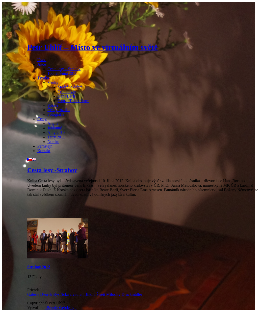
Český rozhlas (58, 110)
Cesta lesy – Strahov (64, 69)
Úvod (41, 60)
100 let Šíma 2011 (62, 73)
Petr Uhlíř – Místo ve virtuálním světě (92, 47)
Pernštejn (45, 146)
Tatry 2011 (56, 137)
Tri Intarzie (67, 91)
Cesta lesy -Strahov (52, 170)
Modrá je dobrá (70, 87)
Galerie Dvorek (39, 294)
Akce (41, 64)
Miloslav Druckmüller (124, 294)
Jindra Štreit (95, 294)
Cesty (41, 119)
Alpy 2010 (56, 132)
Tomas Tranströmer (73, 101)
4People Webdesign (60, 307)
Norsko (53, 141)
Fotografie (55, 114)
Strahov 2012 (38, 267)
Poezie (52, 105)
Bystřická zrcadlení (69, 294)
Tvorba (43, 78)
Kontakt (43, 151)
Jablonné (54, 128)
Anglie (53, 123)
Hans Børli (66, 96)
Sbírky (52, 82)
